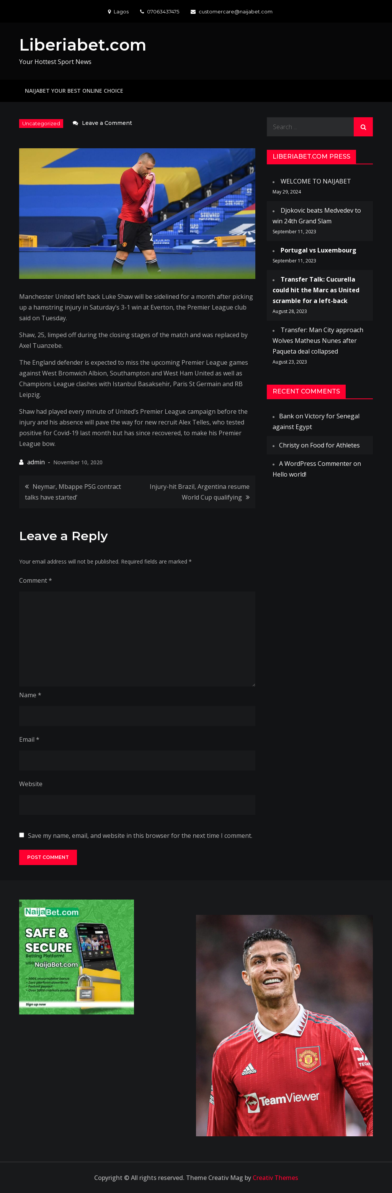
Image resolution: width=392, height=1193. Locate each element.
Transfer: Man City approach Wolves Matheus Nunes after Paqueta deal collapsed (318, 341)
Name (30, 695)
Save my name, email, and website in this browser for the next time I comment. (140, 835)
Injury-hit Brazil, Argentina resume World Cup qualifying (200, 491)
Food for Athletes (335, 445)
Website (30, 784)
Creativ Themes (275, 1177)
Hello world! (289, 474)
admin (36, 462)
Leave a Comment (107, 123)
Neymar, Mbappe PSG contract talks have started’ (73, 491)
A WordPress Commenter (315, 463)
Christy (289, 445)
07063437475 (159, 11)
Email (29, 739)
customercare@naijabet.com (232, 11)
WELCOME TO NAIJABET (316, 181)
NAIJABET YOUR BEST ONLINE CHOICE (74, 90)
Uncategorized (41, 123)
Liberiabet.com (83, 45)
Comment (35, 580)
